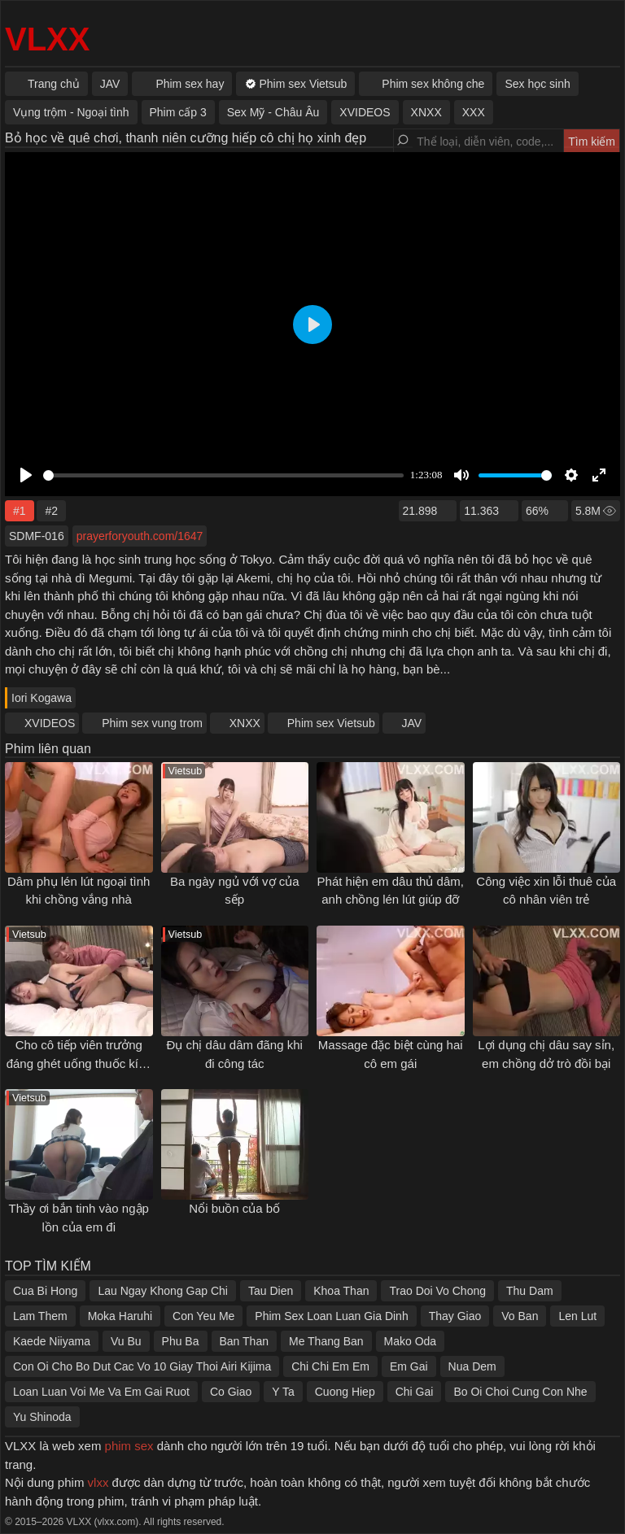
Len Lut (577, 1316)
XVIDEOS (49, 723)
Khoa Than (341, 1290)
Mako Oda (410, 1341)
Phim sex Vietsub (331, 723)
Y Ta (283, 1391)
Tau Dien (270, 1290)
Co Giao (230, 1391)
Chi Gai (415, 1391)
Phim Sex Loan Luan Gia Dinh (331, 1316)
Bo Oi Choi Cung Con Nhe (520, 1391)
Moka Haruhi (120, 1316)
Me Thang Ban (326, 1341)
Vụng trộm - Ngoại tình (71, 112)
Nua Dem (472, 1366)
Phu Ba (180, 1341)
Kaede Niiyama (51, 1341)
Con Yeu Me (203, 1316)
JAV (412, 723)
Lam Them (40, 1316)
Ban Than (244, 1341)
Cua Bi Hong (45, 1290)
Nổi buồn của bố (234, 1208)
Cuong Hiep (345, 1391)
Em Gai (409, 1366)
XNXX (244, 723)
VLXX (47, 39)
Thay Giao (455, 1316)
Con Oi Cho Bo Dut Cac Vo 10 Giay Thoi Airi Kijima (142, 1366)
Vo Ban (519, 1316)
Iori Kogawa (41, 697)
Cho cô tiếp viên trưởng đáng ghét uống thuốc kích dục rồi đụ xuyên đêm (79, 1063)
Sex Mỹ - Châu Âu (273, 112)
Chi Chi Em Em (330, 1366)
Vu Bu (126, 1341)
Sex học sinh (537, 83)
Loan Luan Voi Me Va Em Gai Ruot (101, 1391)
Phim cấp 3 (178, 112)
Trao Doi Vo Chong (437, 1290)
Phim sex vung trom (152, 723)
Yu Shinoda (42, 1416)
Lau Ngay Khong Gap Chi (163, 1290)
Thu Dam (529, 1290)
